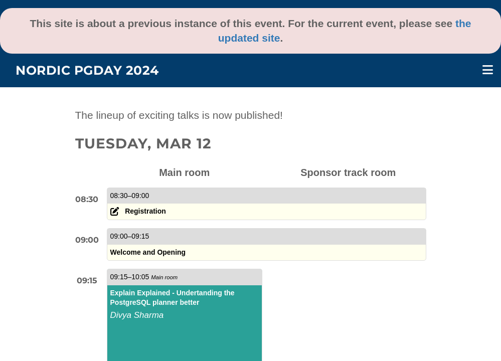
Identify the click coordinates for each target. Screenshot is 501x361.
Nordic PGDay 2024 (87, 70)
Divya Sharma (137, 315)
